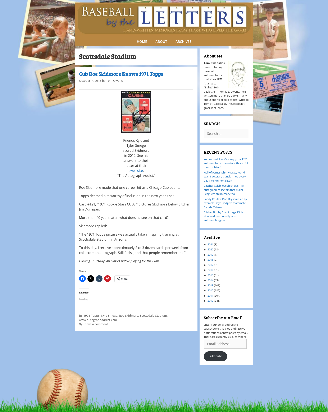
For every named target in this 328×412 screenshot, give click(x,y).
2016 (210, 270)
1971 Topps (91, 316)
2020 (210, 249)
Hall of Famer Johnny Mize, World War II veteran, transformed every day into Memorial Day (225, 176)
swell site (136, 170)
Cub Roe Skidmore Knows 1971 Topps (121, 73)
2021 (210, 244)
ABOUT (161, 41)
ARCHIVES (183, 41)
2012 (210, 290)
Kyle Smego (109, 316)
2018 (210, 259)
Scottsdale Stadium (153, 316)
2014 (210, 280)
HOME (142, 41)
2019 (210, 254)
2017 (210, 265)
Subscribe (216, 356)
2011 (210, 295)
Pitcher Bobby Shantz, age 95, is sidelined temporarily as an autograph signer (223, 216)
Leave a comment (95, 324)
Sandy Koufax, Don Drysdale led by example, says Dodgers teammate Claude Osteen (225, 203)
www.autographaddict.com (98, 320)
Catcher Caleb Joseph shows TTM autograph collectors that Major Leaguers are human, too (224, 190)
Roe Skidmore (128, 316)
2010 (210, 300)
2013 (210, 285)
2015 (210, 275)
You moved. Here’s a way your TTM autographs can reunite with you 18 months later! (226, 163)
